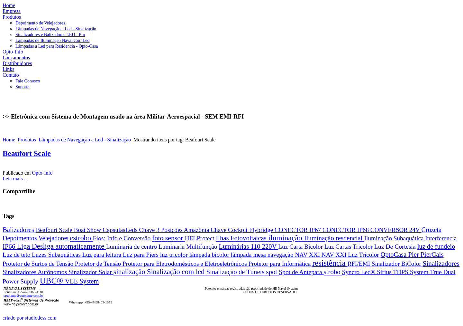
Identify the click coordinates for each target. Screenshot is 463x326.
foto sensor (168, 238)
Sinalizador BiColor (397, 263)
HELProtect (200, 238)
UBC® (52, 280)
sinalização (130, 272)
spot (272, 271)
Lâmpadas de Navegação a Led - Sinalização (85, 139)
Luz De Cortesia (395, 246)
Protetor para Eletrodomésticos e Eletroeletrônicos (186, 263)
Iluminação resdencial (334, 238)
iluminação (286, 238)
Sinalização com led (176, 272)
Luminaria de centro (132, 246)
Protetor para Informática (280, 263)
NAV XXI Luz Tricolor (351, 254)
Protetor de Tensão (99, 263)
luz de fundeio (436, 246)
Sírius (385, 272)
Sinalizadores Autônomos (35, 272)
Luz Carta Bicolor (301, 246)
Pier (414, 254)
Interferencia (441, 238)
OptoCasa (394, 254)
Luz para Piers (141, 254)
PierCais (432, 254)
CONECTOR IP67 (298, 229)
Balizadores (19, 229)
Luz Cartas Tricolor (349, 246)
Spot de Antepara (301, 272)
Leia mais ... (15, 178)
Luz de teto (17, 254)
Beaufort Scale (27, 153)
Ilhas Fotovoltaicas (242, 238)
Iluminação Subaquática (394, 238)
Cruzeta (431, 229)
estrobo (81, 238)
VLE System (82, 281)
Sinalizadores (441, 263)
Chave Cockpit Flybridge (243, 229)
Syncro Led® (359, 272)
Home (9, 139)
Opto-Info (42, 173)
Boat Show (88, 229)
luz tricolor (174, 254)
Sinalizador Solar (90, 272)
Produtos (27, 139)
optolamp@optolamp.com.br (23, 295)
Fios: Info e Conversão (122, 238)
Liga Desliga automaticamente (61, 246)
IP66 (10, 246)
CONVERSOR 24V (396, 229)
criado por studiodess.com (30, 318)
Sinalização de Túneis (236, 271)
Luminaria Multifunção (189, 246)
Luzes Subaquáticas (57, 254)
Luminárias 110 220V (248, 246)
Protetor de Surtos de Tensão (39, 263)
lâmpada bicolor (210, 254)
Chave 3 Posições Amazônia (175, 229)
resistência (329, 263)
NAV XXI (308, 254)
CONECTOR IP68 (346, 229)
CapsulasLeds (121, 229)
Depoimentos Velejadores (36, 238)
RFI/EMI (360, 263)
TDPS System (411, 272)
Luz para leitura (102, 254)
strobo (333, 271)
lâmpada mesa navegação (263, 254)
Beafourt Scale (55, 229)
